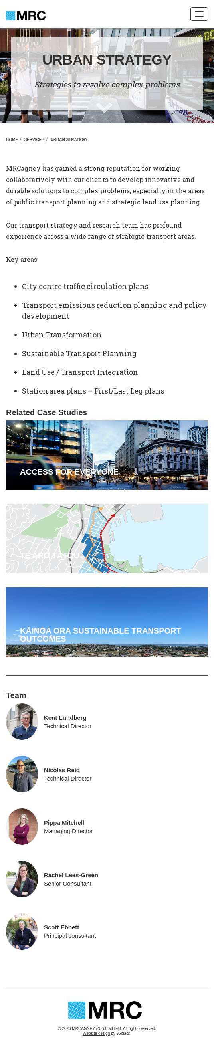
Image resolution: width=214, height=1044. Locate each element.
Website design (96, 1033)
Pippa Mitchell (64, 822)
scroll (104, 96)
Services (34, 140)
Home (12, 140)
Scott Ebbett (61, 927)
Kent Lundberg (65, 717)
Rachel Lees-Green (71, 875)
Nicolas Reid (62, 770)
